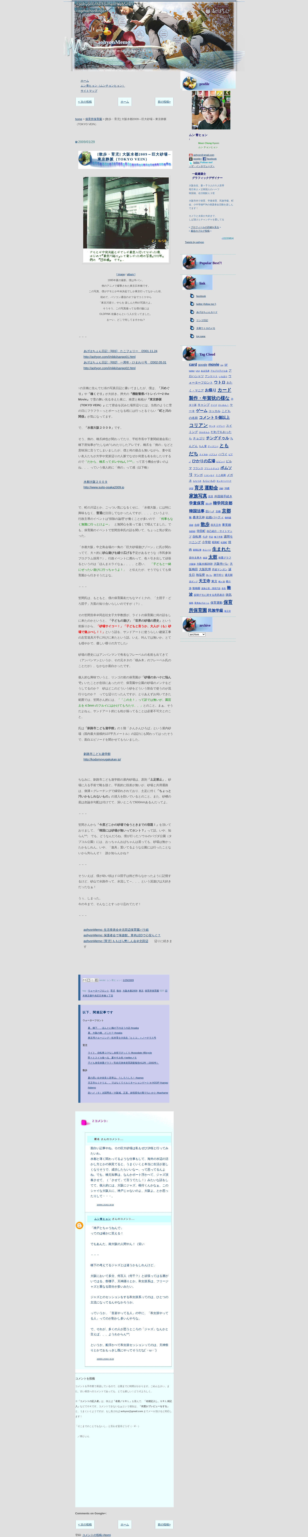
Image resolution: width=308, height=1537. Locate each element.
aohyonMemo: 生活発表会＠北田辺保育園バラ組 (116, 929)
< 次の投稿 (85, 101)
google (202, 364)
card (193, 364)
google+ (197, 158)
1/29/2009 (128, 980)
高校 (191, 525)
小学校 (206, 542)
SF (226, 364)
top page (201, 336)
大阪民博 (205, 569)
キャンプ (204, 404)
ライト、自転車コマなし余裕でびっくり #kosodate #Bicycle (120, 1052)
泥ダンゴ (193, 581)
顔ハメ (210, 511)
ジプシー (220, 426)
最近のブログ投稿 (200, 231)
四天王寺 (216, 524)
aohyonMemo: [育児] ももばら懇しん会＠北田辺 (116, 941)
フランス (198, 468)
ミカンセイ (209, 475)
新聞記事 (197, 550)
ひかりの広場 (203, 461)
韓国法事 (196, 511)
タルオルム (204, 432)
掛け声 (209, 503)
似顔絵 (192, 531)
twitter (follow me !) (206, 304)
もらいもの (209, 480)
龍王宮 (227, 611)
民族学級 (215, 610)
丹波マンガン (219, 569)
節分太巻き (195, 557)
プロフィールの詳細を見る (205, 227)
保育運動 (216, 602)
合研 (197, 524)
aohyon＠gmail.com (203, 155)
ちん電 (203, 446)
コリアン (198, 425)
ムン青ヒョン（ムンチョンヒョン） (103, 85)
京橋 (218, 511)
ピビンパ (220, 461)
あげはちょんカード (207, 312)
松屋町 (224, 542)
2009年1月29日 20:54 (105, 1205)
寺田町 (201, 531)
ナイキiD (203, 454)
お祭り (210, 390)
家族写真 (198, 495)
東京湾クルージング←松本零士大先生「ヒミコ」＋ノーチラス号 (122, 1037)
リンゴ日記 (202, 320)
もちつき (197, 481)
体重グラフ (224, 557)
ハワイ (222, 454)
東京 (141, 990)
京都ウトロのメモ (205, 328)
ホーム (85, 80)
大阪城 (192, 564)
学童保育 (196, 503)
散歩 (119, 990)
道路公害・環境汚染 (211, 588)
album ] (131, 274)
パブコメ (213, 454)
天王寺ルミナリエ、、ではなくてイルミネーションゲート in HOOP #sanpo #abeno (128, 1085)
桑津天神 (199, 517)
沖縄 (227, 488)
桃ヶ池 (221, 581)
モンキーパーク (223, 481)
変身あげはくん (201, 603)
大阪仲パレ (221, 563)
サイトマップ (89, 90)
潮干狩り (218, 575)
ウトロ (219, 382)
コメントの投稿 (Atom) (96, 1535)
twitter (196, 162)
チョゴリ (199, 438)
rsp (221, 365)
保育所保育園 (93, 119)
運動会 (211, 487)
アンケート (211, 376)
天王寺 (204, 581)
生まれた (221, 549)
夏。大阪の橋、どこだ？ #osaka (105, 1033)
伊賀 (191, 488)
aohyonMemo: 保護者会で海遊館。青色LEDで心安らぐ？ (122, 935)
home (78, 119)
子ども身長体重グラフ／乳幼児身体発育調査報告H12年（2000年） (123, 1062)
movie (213, 364)
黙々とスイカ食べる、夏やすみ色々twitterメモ (112, 1057)
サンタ (212, 426)
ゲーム (201, 411)
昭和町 (216, 542)
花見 (210, 496)
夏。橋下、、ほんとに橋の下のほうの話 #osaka (113, 1028)
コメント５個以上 (214, 417)
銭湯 (205, 558)
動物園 (196, 588)
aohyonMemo (114, 42)
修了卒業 (218, 537)
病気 (229, 594)
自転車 (196, 536)
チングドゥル (217, 438)
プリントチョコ (211, 468)
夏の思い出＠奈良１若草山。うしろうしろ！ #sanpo (116, 1077)
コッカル (215, 411)
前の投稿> (164, 101)
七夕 (205, 536)
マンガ (198, 475)
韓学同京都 (222, 503)
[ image (126, 225)
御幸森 (228, 517)
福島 (191, 603)
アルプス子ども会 (219, 371)
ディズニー (213, 446)
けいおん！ (223, 405)
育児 (112, 990)
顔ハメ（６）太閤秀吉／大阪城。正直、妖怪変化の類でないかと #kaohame (128, 1092)
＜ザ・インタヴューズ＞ (202, 166)
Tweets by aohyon (194, 242)
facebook (212, 158)
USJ (198, 371)
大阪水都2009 (130, 990)
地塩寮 (200, 575)
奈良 (224, 588)
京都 (226, 510)
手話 (211, 537)
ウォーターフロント (98, 990)
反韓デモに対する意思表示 (209, 594)
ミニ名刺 (221, 475)
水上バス (207, 550)
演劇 (221, 488)
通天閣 (228, 575)
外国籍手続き (223, 496)
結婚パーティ (215, 517)
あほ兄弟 (205, 371)
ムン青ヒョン (102, 1219)
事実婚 (226, 524)
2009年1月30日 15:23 (105, 1359)
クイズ (214, 405)
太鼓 (212, 556)
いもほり (223, 376)
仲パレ (209, 575)
